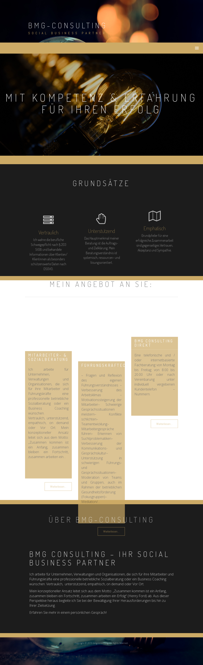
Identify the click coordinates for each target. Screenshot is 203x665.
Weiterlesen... (164, 447)
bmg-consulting (67, 25)
